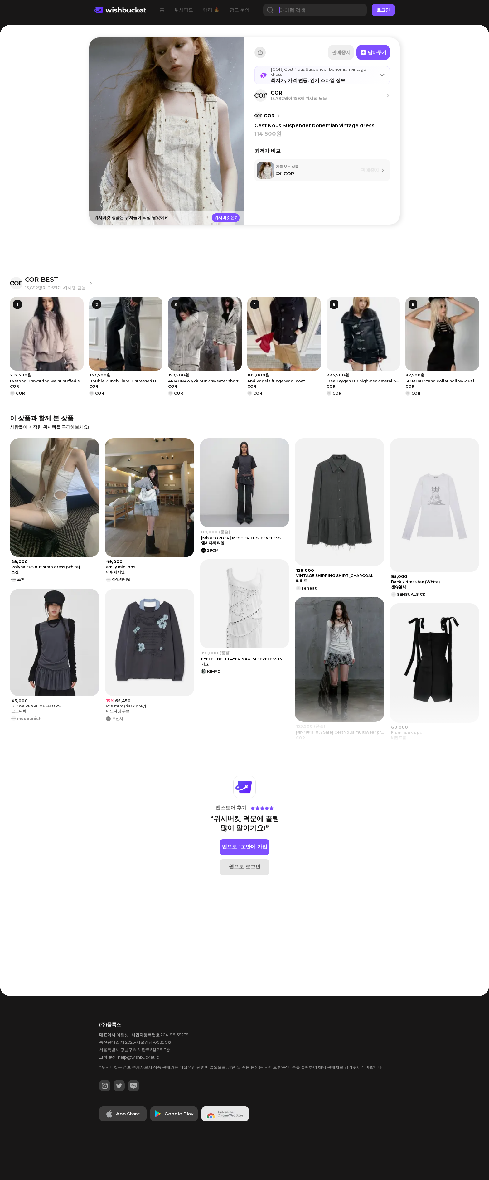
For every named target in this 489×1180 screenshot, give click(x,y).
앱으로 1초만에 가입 (244, 847)
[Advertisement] (48, 134)
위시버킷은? (225, 217)
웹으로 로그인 (244, 867)
